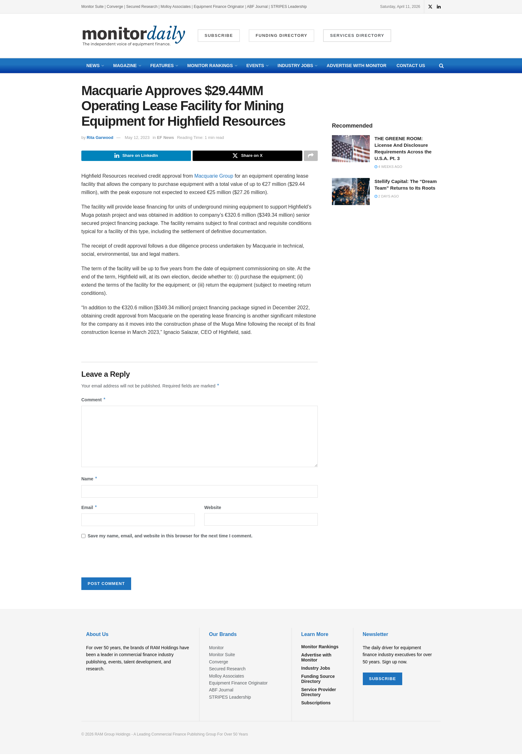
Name (89, 480)
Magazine (125, 65)
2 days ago (386, 196)
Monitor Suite (92, 6)
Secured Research (141, 6)
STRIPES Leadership (289, 6)
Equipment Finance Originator (219, 6)
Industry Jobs (295, 65)
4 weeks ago (388, 167)
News (93, 65)
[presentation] (129, 562)
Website (212, 509)
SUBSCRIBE (382, 680)
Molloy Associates (176, 6)
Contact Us (411, 65)
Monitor (216, 649)
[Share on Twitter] (247, 157)
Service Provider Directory (318, 694)
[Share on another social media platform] (311, 157)
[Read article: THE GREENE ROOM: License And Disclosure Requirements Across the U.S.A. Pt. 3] (351, 148)
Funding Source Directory (318, 681)
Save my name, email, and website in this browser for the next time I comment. (170, 537)
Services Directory (357, 35)
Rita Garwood (100, 137)
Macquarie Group (213, 177)
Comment (93, 401)
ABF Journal (257, 6)
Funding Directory (281, 35)
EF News (165, 137)
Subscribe (219, 35)
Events (255, 65)
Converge (115, 6)
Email (89, 509)
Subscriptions (316, 704)
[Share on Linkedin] (136, 157)
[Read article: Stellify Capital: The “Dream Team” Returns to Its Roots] (351, 191)
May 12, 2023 (137, 137)
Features (162, 65)
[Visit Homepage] (134, 36)
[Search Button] (441, 65)
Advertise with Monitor (356, 65)
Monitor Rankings (210, 65)
